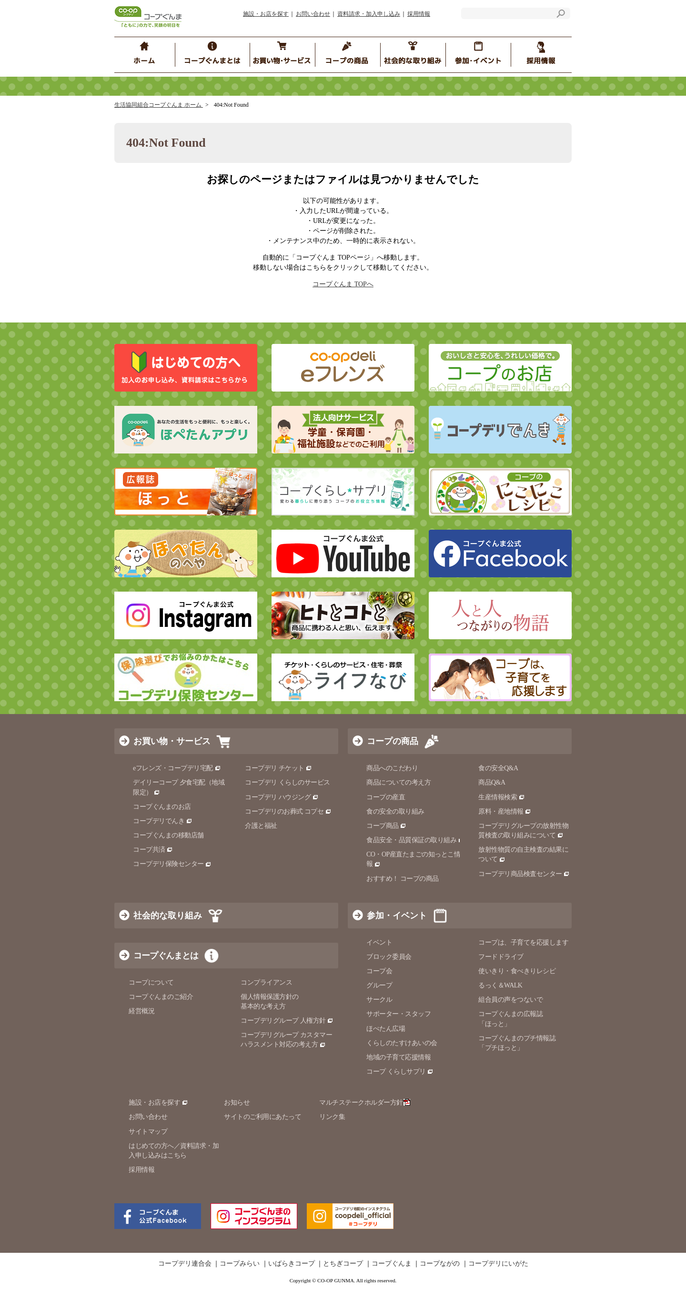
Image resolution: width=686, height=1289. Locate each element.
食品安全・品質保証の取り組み (415, 840)
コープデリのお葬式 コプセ (288, 811)
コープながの (440, 1263)
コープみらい (240, 1263)
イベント (379, 942)
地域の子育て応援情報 (398, 1057)
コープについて (151, 982)
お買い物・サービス (172, 741)
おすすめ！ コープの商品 (402, 878)
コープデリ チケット (278, 768)
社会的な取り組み (167, 915)
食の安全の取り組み (395, 811)
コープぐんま (392, 1263)
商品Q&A (491, 782)
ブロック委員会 (389, 956)
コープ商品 (386, 825)
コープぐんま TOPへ (343, 284)
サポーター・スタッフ (398, 1013)
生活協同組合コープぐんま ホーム (158, 104)
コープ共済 (153, 849)
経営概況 (141, 1011)
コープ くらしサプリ (400, 1071)
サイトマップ (148, 1131)
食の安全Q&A (498, 768)
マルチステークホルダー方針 (364, 1102)
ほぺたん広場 (385, 1028)
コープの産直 (385, 797)
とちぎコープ (343, 1263)
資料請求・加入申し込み (368, 13)
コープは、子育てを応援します (523, 942)
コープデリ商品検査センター (524, 873)
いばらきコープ (291, 1263)
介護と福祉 (261, 825)
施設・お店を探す (266, 13)
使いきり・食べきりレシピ (516, 971)
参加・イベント (397, 915)
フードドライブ (501, 956)
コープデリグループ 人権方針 (287, 1020)
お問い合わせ (313, 13)
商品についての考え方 (398, 782)
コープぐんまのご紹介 (161, 996)
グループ (379, 985)
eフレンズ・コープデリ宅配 (177, 768)
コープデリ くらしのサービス (287, 782)
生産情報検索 (501, 797)
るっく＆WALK (500, 985)
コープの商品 (392, 741)
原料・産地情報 (504, 811)
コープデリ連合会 (185, 1263)
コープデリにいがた (498, 1263)
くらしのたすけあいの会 (401, 1043)
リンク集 (332, 1116)
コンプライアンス (266, 982)
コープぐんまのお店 (162, 806)
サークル (379, 999)
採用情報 (418, 13)
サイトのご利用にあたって (262, 1116)
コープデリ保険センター (172, 863)
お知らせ (237, 1102)
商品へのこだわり (392, 768)
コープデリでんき (162, 821)
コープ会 (379, 971)
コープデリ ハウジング (282, 797)
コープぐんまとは (165, 955)
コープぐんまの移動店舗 (168, 835)
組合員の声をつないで (510, 999)
